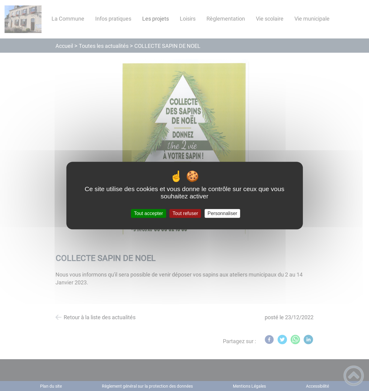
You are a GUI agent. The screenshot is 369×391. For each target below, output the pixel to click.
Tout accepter (148, 213)
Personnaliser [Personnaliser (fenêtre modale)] (222, 213)
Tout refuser (185, 213)
